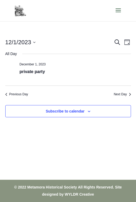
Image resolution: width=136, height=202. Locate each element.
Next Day (122, 94)
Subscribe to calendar (65, 111)
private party (32, 71)
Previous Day (16, 94)
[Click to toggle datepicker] (20, 42)
